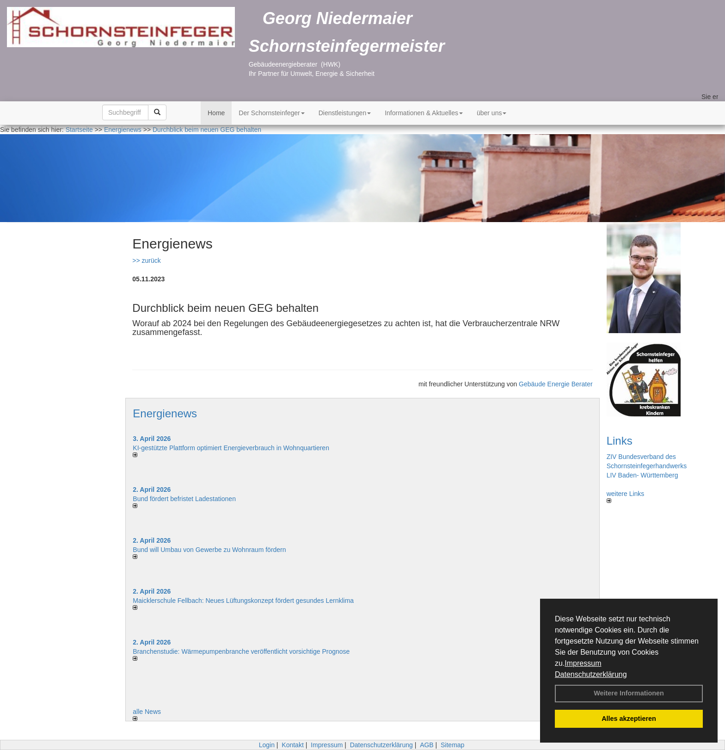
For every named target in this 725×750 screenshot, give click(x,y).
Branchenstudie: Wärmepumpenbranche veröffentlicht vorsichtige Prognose (241, 651)
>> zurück (146, 260)
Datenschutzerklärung (591, 674)
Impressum (583, 663)
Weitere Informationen (629, 693)
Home (216, 113)
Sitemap (452, 745)
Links (620, 440)
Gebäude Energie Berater (556, 384)
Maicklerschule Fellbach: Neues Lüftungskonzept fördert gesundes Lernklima (243, 600)
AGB (427, 745)
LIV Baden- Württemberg (642, 475)
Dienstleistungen (345, 113)
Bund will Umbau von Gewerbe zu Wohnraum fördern (209, 549)
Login (267, 745)
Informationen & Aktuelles (424, 113)
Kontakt (292, 745)
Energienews (165, 413)
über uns (491, 113)
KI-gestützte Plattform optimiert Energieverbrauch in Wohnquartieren (231, 448)
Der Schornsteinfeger (271, 113)
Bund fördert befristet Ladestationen (184, 498)
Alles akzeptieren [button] (629, 718)
